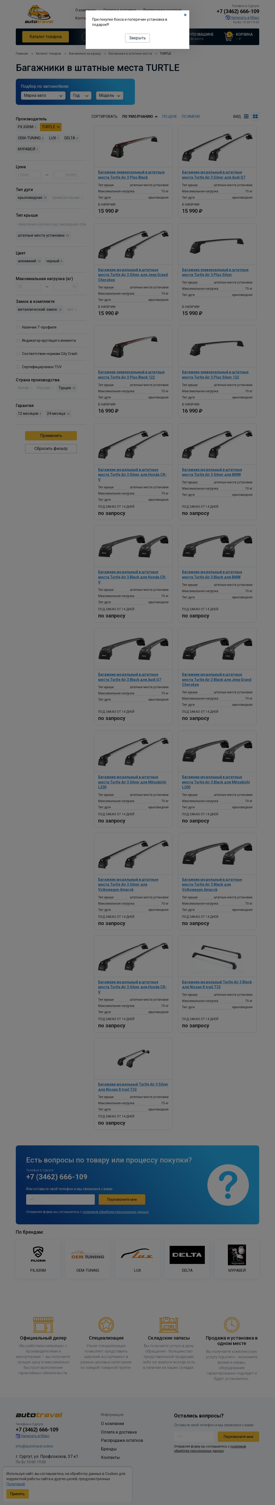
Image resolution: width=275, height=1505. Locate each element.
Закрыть (137, 37)
